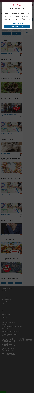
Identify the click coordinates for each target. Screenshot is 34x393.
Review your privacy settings (17, 23)
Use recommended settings (17, 26)
